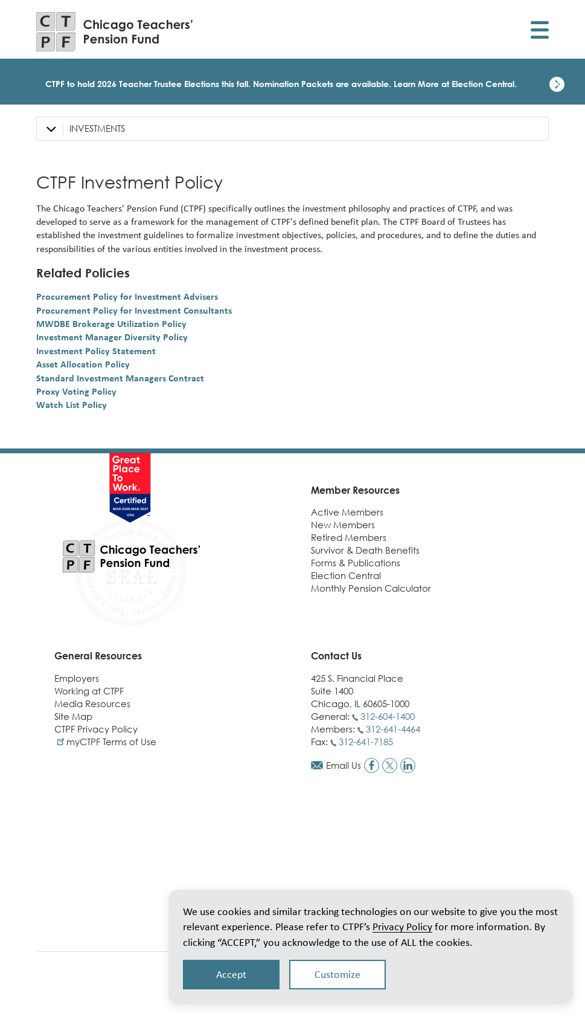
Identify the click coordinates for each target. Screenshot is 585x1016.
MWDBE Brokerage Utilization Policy (111, 324)
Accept (231, 974)
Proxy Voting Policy (76, 391)
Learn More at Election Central (454, 84)
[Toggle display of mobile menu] (540, 31)
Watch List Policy (71, 405)
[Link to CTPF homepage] (114, 31)
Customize (337, 974)
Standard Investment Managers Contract (120, 378)
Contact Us (336, 656)
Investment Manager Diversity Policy (112, 337)
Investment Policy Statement (96, 351)
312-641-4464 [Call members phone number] (393, 728)
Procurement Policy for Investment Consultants (134, 310)
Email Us (343, 765)
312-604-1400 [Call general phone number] (387, 716)
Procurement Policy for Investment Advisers (127, 296)
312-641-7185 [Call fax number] (366, 741)
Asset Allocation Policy (83, 364)
